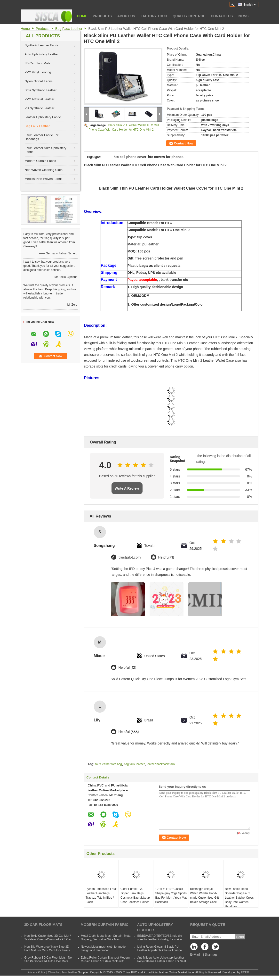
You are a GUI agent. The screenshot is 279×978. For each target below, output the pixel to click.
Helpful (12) (127, 668)
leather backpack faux (161, 764)
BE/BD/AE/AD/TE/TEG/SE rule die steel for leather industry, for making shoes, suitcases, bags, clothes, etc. (160, 939)
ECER (245, 972)
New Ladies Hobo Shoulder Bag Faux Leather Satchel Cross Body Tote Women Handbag (239, 897)
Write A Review (127, 488)
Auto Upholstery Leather (42, 54)
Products (102, 16)
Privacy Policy (36, 972)
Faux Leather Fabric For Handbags (41, 137)
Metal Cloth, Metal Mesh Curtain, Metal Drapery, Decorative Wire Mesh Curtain (106, 939)
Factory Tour (154, 16)
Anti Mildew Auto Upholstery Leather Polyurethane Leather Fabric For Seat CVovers (161, 961)
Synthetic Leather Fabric (42, 45)
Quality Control (189, 16)
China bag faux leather (62, 972)
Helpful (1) (166, 557)
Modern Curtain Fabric (40, 161)
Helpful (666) (129, 732)
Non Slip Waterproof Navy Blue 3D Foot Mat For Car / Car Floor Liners (47, 948)
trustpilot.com (130, 557)
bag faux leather (134, 764)
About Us (126, 16)
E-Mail (195, 954)
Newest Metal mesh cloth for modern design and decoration (104, 948)
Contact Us (222, 16)
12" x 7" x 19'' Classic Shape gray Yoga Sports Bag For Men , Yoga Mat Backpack (170, 895)
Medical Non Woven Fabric (44, 179)
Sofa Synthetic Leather (41, 90)
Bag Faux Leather (68, 29)
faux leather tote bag (108, 764)
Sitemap (211, 954)
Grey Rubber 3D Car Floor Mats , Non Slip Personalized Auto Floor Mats (48, 959)
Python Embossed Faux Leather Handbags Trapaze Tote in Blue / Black (101, 895)
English (250, 4)
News (243, 16)
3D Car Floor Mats (37, 63)
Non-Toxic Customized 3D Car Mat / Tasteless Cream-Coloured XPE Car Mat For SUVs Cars (47, 939)
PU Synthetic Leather (40, 108)
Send (240, 937)
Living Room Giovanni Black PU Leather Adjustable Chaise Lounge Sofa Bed (159, 950)
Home (82, 16)
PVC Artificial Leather (40, 99)
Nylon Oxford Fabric (39, 81)
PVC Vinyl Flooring (38, 72)
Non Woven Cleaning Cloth (44, 170)
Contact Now (183, 143)
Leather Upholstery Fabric (43, 117)
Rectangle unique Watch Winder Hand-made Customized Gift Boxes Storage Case (204, 895)
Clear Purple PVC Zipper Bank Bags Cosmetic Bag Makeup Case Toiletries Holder (135, 895)
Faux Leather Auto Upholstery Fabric (45, 150)
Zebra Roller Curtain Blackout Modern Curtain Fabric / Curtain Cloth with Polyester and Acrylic (105, 961)
